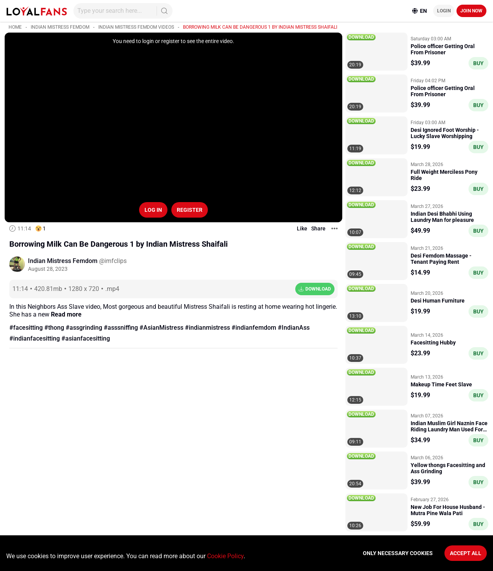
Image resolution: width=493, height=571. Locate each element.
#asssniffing (121, 327)
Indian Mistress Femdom (60, 27)
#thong (54, 327)
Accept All (465, 553)
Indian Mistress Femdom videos (136, 27)
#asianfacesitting (85, 338)
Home (15, 27)
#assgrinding (84, 327)
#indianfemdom (254, 327)
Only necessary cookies (398, 553)
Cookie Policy (225, 556)
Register (189, 210)
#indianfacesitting (34, 338)
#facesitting (26, 327)
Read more (66, 314)
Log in (153, 210)
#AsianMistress (161, 327)
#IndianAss (294, 327)
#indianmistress (207, 327)
